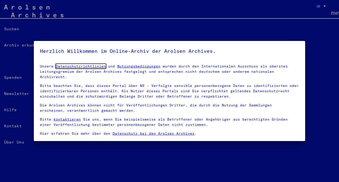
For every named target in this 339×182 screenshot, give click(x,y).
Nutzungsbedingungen (138, 66)
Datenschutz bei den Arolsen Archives (154, 133)
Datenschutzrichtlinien (81, 66)
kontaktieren (67, 119)
